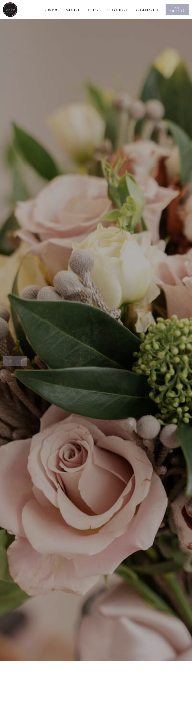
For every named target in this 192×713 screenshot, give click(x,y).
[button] (73, 10)
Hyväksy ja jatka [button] (170, 702)
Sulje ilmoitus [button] (138, 702)
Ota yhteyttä (177, 9)
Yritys (93, 9)
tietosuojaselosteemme (53, 706)
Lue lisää (15, 361)
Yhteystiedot (117, 9)
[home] (20, 9)
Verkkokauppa (147, 9)
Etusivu (51, 9)
